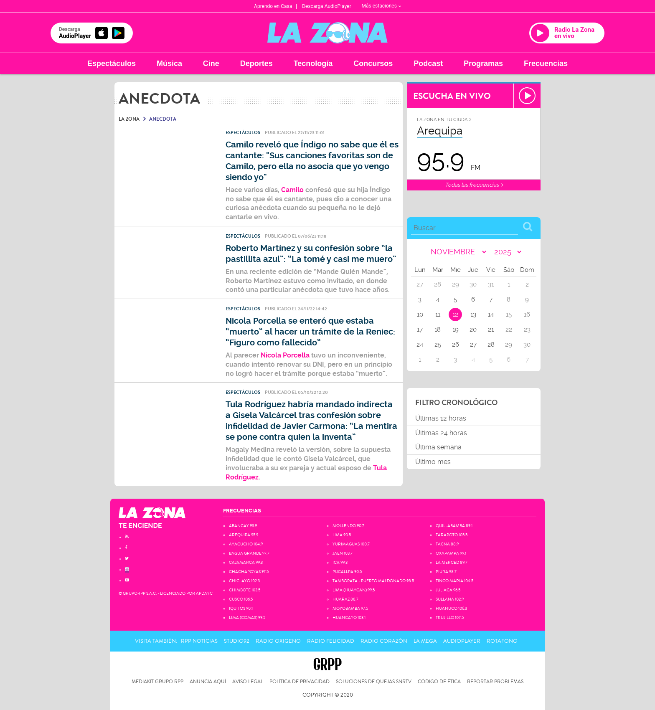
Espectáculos (111, 63)
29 (508, 344)
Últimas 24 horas (441, 433)
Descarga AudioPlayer (326, 6)
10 (420, 314)
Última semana (438, 447)
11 (437, 314)
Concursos (373, 63)
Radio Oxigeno (278, 641)
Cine (211, 63)
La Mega (425, 641)
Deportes (256, 63)
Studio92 (236, 641)
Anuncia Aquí (208, 681)
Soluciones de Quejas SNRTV (373, 681)
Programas (483, 63)
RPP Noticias (199, 641)
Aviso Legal (247, 681)
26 (455, 344)
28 (491, 344)
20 (473, 329)
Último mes (433, 462)
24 (419, 344)
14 (491, 314)
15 (509, 314)
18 (437, 329)
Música (169, 63)
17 (420, 329)
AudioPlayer (461, 641)
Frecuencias (546, 63)
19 (455, 329)
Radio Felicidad (330, 641)
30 (527, 344)
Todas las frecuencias (474, 185)
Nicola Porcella (285, 355)
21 (491, 329)
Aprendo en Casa (273, 6)
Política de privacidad (299, 681)
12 (455, 314)
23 (527, 329)
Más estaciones (381, 6)
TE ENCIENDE (140, 526)
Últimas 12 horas (440, 418)
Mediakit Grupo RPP (157, 681)
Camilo (292, 190)
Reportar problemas (495, 681)
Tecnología (313, 63)
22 (508, 329)
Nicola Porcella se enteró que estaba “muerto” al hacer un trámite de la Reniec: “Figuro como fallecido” (310, 331)
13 (473, 314)
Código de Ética (439, 681)
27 (473, 344)
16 (527, 314)
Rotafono (502, 641)
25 (437, 344)
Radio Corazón (384, 641)
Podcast (428, 63)
